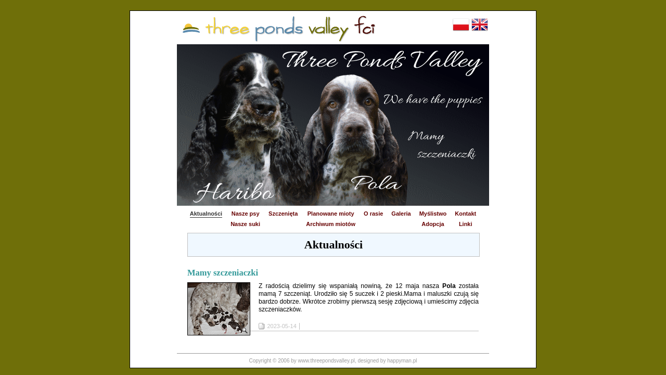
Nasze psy (246, 213)
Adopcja (432, 224)
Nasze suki (245, 224)
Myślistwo (433, 213)
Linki (465, 224)
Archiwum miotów (330, 224)
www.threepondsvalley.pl (326, 361)
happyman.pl (402, 361)
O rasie (373, 213)
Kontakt (465, 213)
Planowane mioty (331, 213)
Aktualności (206, 213)
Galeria (401, 213)
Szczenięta (283, 213)
